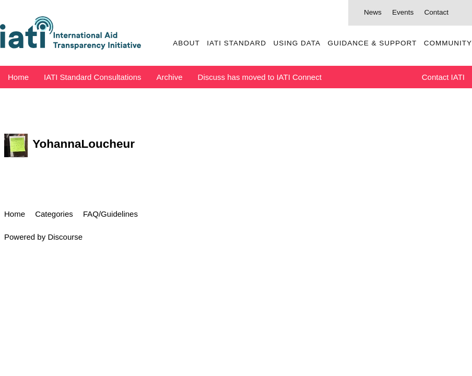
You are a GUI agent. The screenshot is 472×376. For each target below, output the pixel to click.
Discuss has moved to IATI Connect (260, 77)
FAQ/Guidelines (110, 213)
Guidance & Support (372, 43)
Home (18, 77)
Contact (436, 12)
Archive (170, 77)
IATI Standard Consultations (92, 77)
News (373, 12)
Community (448, 43)
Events (403, 12)
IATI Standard (236, 43)
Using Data (297, 43)
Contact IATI (443, 77)
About (186, 43)
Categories (54, 213)
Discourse (65, 236)
